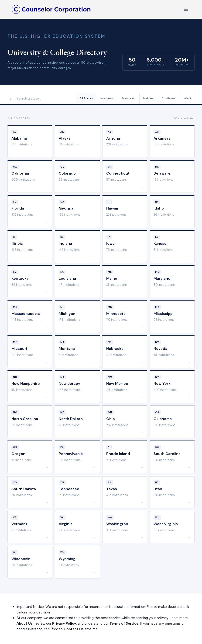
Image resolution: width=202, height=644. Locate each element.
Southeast (129, 98)
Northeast (107, 98)
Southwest (169, 98)
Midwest (149, 98)
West (187, 98)
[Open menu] (186, 9)
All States (86, 98)
